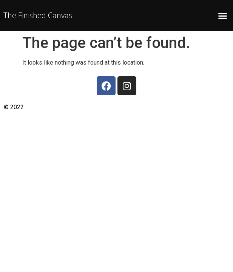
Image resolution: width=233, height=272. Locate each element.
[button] (222, 15)
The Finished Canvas (37, 15)
